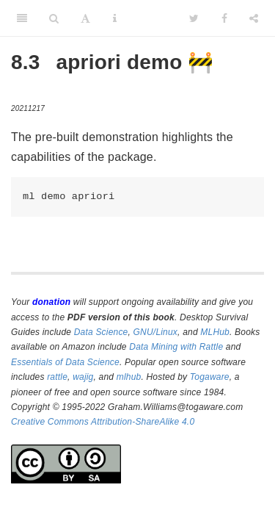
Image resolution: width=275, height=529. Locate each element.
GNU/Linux (155, 332)
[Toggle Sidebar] (22, 18)
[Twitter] (194, 18)
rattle (57, 377)
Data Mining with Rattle (176, 347)
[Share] (253, 18)
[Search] (54, 18)
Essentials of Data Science (65, 362)
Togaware (210, 377)
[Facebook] (224, 18)
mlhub (129, 377)
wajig (83, 377)
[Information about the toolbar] (115, 18)
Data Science (101, 332)
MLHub (215, 332)
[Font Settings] (85, 18)
